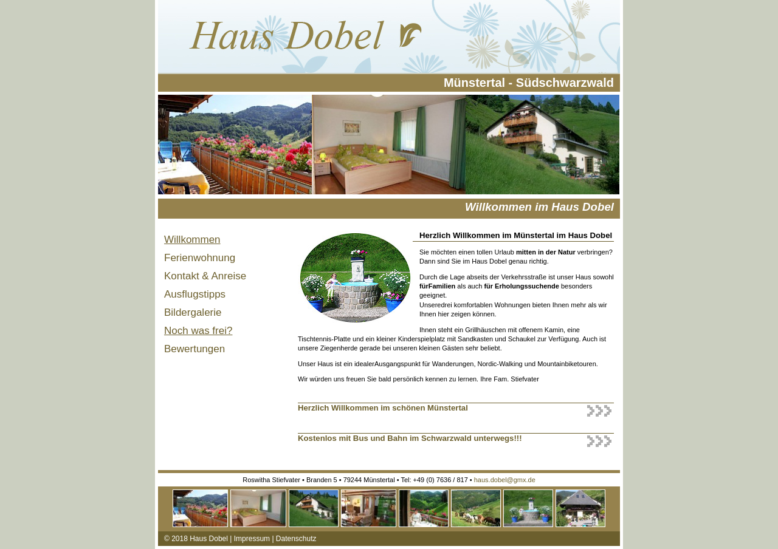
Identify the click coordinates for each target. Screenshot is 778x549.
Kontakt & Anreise (205, 276)
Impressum (252, 538)
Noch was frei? (198, 330)
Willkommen (192, 239)
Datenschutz (296, 538)
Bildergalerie (193, 312)
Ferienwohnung (199, 258)
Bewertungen (194, 349)
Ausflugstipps (194, 294)
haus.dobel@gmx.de (504, 479)
